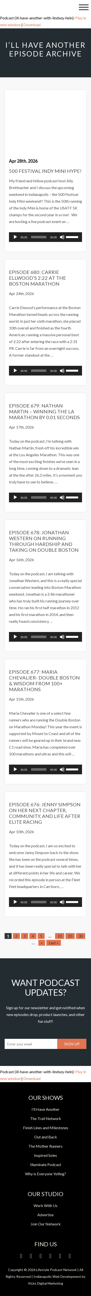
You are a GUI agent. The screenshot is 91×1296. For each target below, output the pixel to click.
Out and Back (45, 1137)
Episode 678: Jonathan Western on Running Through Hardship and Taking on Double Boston (44, 541)
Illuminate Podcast (45, 1164)
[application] (45, 237)
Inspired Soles (45, 1155)
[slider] (38, 237)
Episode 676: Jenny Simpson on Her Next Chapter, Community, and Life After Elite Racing (45, 813)
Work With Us (45, 1205)
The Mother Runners (45, 1146)
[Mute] (62, 237)
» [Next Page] (42, 942)
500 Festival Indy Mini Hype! (45, 171)
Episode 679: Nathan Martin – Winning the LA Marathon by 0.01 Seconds (44, 411)
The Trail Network (45, 1118)
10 (60, 936)
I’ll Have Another (45, 1109)
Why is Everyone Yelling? (45, 1173)
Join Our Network (46, 1224)
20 (70, 936)
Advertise (45, 1214)
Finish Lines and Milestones (45, 1127)
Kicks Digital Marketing (45, 1283)
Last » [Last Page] (53, 942)
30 (80, 936)
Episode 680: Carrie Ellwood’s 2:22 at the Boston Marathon (37, 278)
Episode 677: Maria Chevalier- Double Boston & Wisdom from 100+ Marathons (44, 680)
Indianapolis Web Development (57, 1276)
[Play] (15, 237)
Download (32, 24)
